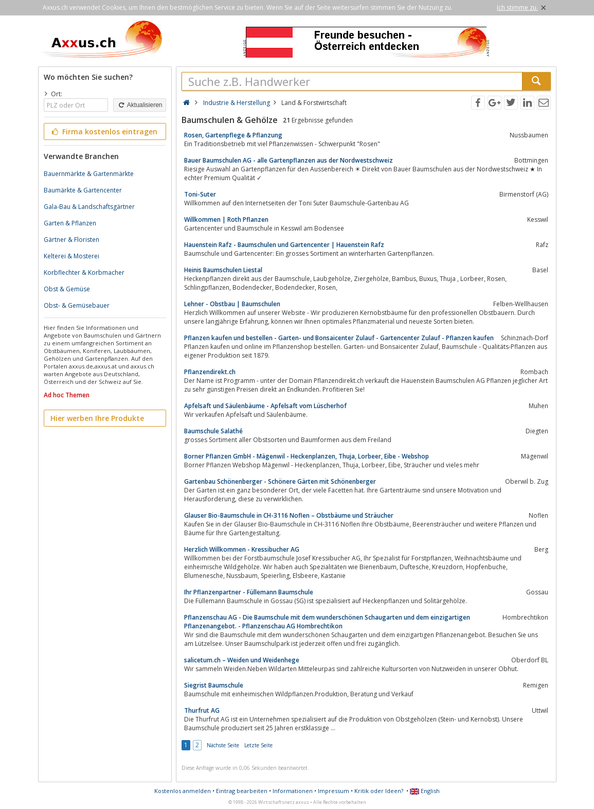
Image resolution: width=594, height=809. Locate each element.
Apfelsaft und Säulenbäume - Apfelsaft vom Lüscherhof (265, 405)
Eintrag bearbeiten (241, 791)
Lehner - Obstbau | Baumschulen (232, 304)
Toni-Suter (200, 194)
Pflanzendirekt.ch (210, 371)
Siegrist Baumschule (213, 685)
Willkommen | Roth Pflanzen (226, 219)
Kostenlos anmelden (182, 791)
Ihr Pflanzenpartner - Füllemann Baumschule (248, 592)
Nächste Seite (223, 745)
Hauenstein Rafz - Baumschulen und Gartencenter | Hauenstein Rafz (284, 244)
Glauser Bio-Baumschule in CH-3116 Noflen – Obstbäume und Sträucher (288, 515)
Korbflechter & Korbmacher (84, 272)
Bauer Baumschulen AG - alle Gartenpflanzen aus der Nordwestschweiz (288, 160)
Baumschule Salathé (213, 431)
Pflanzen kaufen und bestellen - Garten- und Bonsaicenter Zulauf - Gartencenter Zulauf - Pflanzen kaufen (339, 337)
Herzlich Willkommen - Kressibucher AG (241, 549)
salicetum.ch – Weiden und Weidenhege (241, 660)
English (425, 791)
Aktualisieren (139, 105)
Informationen (293, 791)
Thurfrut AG (202, 710)
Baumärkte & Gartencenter (83, 190)
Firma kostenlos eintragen (104, 131)
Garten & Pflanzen (70, 223)
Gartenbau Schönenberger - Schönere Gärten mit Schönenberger (280, 481)
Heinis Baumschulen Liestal (223, 270)
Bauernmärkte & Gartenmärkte (89, 173)
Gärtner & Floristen (71, 239)
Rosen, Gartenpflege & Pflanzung (233, 135)
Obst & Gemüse (67, 289)
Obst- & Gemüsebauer (77, 305)
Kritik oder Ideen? (378, 791)
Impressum (333, 791)
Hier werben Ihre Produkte (97, 418)
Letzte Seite (258, 745)
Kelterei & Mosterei (71, 256)
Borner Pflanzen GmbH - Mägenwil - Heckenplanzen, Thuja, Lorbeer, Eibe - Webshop (306, 456)
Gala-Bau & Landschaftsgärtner (89, 206)
